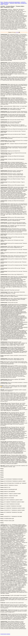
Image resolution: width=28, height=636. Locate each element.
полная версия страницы (5, 633)
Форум (1, 2)
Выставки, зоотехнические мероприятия (12, 2)
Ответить (6, 4)
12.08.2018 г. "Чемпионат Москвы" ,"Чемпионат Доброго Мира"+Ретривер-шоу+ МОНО (13, 3)
